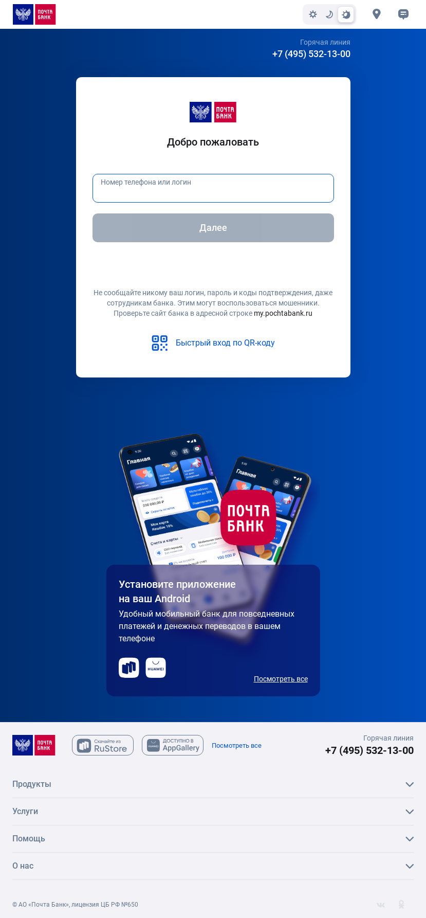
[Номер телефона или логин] (213, 188)
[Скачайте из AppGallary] (172, 745)
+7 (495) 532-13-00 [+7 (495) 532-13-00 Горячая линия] (369, 750)
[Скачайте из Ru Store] (103, 745)
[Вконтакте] (381, 904)
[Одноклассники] (401, 904)
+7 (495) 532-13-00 (311, 53)
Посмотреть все (281, 679)
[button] (403, 14)
